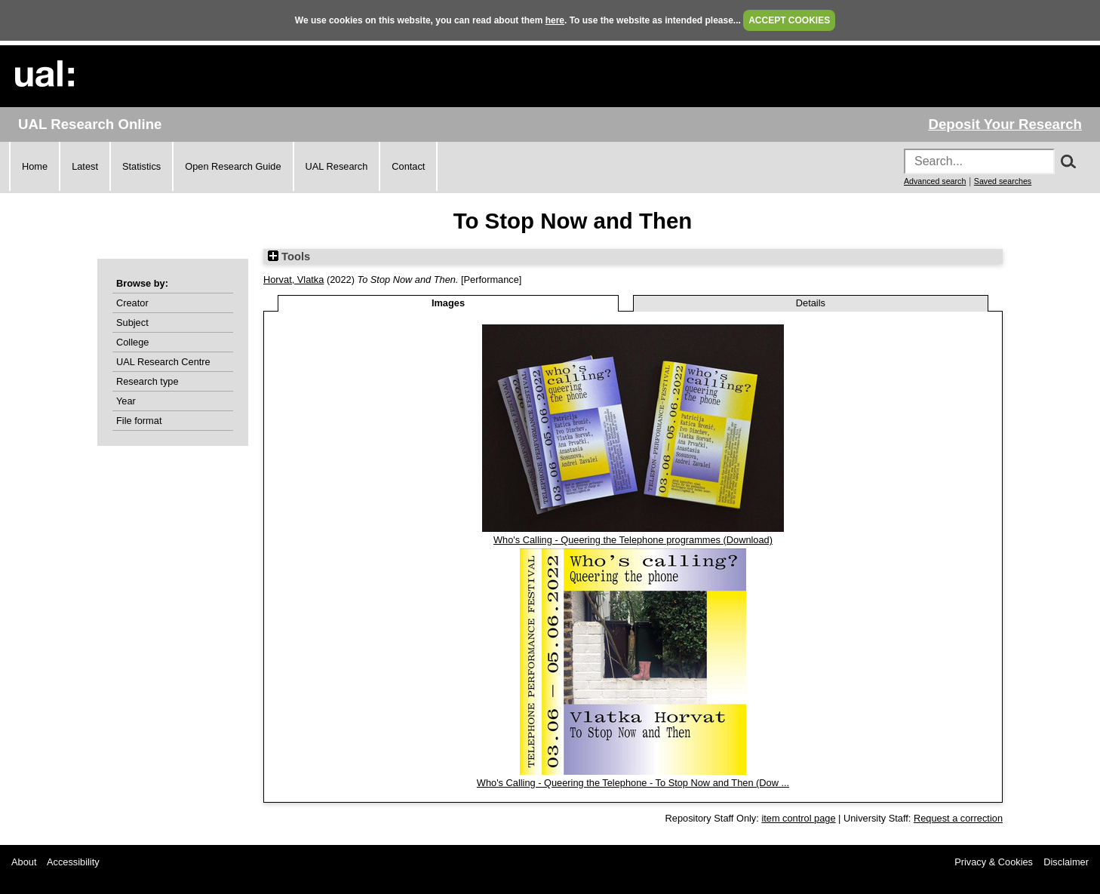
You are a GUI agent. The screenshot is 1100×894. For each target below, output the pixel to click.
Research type (147, 381)
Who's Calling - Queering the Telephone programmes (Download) (633, 539)
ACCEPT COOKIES (789, 20)
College (132, 342)
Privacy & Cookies (993, 862)
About (23, 862)
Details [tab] (810, 303)
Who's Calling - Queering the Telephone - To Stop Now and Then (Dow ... (633, 782)
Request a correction (958, 818)
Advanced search (935, 181)
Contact (408, 166)
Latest (85, 166)
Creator (132, 303)
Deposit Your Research (1005, 124)
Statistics (141, 166)
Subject (132, 322)
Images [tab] (448, 303)
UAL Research (337, 166)
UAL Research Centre (163, 361)
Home (35, 166)
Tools (289, 256)
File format (138, 420)
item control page (798, 818)
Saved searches (1002, 181)
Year (126, 401)
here (554, 20)
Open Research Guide (233, 166)
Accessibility (73, 862)
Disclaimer (1066, 862)
